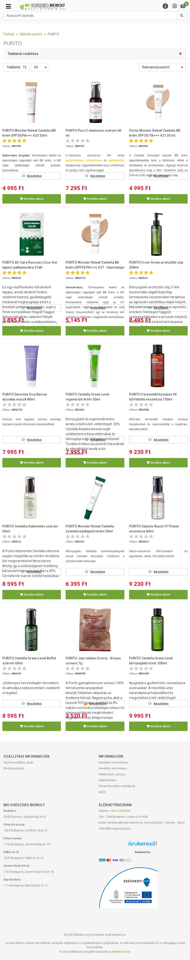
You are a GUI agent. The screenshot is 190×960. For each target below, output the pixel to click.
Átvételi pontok (14, 768)
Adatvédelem (107, 780)
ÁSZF (102, 792)
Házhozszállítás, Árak (18, 762)
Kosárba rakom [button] (32, 198)
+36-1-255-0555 (120, 811)
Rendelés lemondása (113, 768)
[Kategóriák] (8, 6)
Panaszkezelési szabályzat (117, 786)
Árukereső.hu (142, 852)
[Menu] (165, 6)
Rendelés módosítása (113, 762)
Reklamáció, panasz (112, 774)
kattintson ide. (121, 951)
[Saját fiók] (174, 6)
